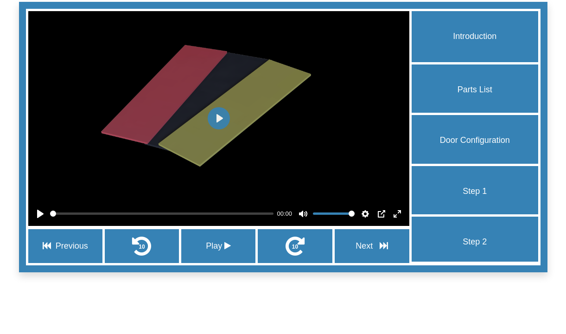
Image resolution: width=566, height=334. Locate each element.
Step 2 (475, 241)
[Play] (40, 213)
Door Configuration (475, 140)
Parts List (475, 89)
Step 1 (475, 191)
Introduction (474, 36)
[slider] (161, 213)
